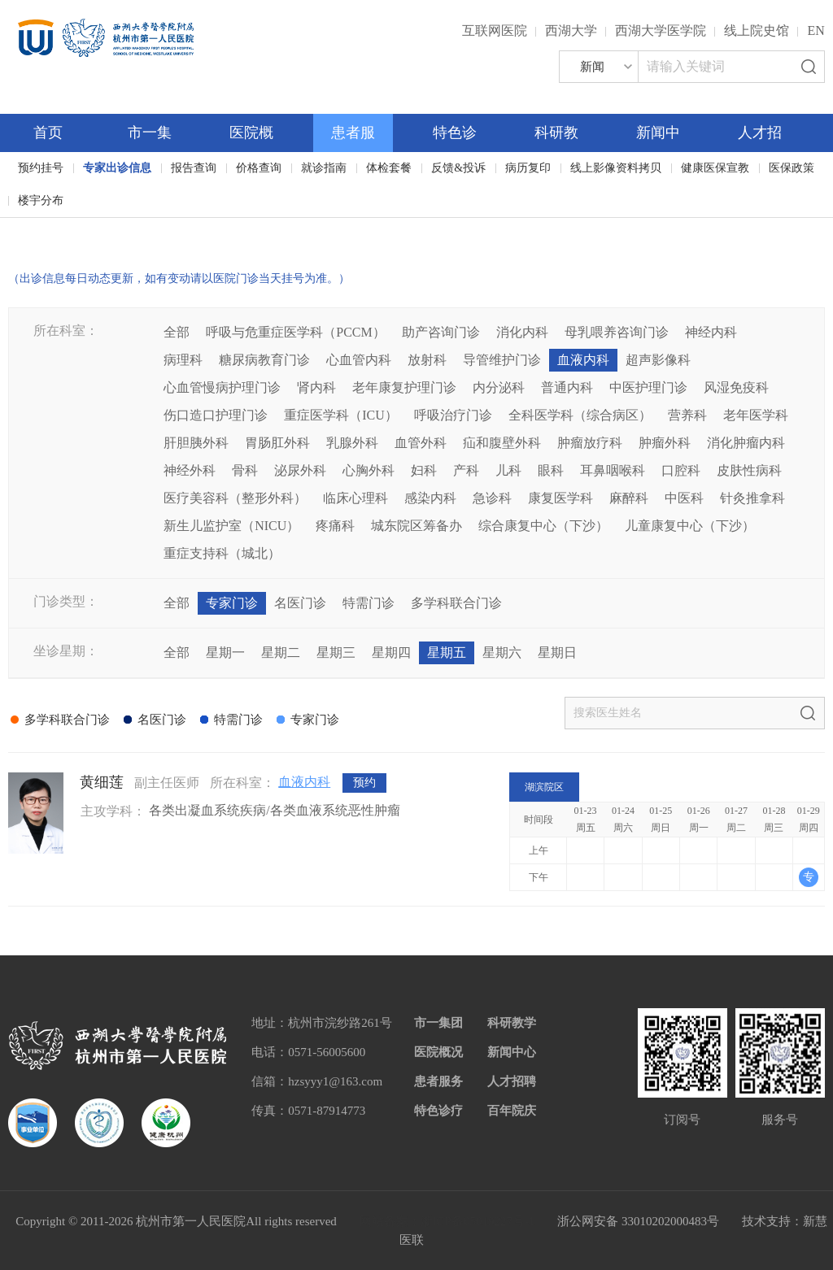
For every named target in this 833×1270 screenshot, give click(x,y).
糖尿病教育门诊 (264, 360)
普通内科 (567, 387)
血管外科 (421, 443)
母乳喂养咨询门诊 (617, 332)
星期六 (501, 652)
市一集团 (438, 1022)
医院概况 (438, 1052)
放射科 (427, 360)
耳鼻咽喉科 (612, 470)
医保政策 (791, 168)
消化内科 (522, 332)
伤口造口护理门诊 (216, 415)
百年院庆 (59, 228)
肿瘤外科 (665, 443)
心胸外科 (368, 470)
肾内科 (316, 387)
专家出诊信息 (117, 168)
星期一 (225, 652)
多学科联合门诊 (456, 603)
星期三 (335, 652)
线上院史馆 (756, 30)
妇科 (424, 470)
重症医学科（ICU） (341, 415)
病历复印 (528, 168)
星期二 (280, 652)
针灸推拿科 (752, 498)
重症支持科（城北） (222, 553)
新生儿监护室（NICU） (231, 526)
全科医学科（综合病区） (580, 415)
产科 (466, 470)
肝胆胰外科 (196, 443)
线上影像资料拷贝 (615, 168)
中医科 (684, 498)
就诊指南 (324, 168)
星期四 (391, 652)
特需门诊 (368, 603)
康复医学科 (560, 498)
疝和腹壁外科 (502, 443)
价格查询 (258, 168)
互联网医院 (494, 30)
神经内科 (711, 332)
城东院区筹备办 (416, 526)
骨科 (245, 470)
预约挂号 (40, 168)
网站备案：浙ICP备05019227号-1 (447, 1221)
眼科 (551, 470)
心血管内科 (358, 360)
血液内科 (583, 360)
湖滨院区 (544, 787)
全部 (177, 332)
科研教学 (511, 1022)
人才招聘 (511, 1081)
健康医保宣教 (715, 168)
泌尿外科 (300, 470)
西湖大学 (571, 30)
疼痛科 (335, 526)
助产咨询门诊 (441, 332)
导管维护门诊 (502, 360)
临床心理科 (355, 498)
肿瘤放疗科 (589, 443)
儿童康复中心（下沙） (690, 526)
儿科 (508, 470)
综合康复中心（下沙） (543, 526)
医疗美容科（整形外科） (235, 498)
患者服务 (438, 1081)
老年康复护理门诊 (404, 387)
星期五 (446, 652)
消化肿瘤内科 (746, 443)
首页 (48, 132)
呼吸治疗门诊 (453, 415)
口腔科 (680, 470)
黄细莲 (102, 782)
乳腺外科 (352, 443)
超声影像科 (658, 360)
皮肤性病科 (749, 470)
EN (815, 30)
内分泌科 (499, 387)
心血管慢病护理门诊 (222, 387)
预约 (364, 782)
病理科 (183, 360)
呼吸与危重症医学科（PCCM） (295, 332)
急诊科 (492, 498)
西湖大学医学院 (660, 30)
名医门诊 (300, 603)
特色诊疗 (438, 1110)
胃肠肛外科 (277, 443)
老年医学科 (755, 415)
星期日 (557, 652)
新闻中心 (511, 1052)
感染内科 (430, 498)
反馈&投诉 (458, 168)
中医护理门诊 (648, 387)
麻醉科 (628, 498)
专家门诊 (232, 603)
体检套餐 (389, 168)
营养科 (687, 415)
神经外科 (190, 470)
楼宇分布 (40, 200)
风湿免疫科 (736, 387)
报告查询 (193, 168)
